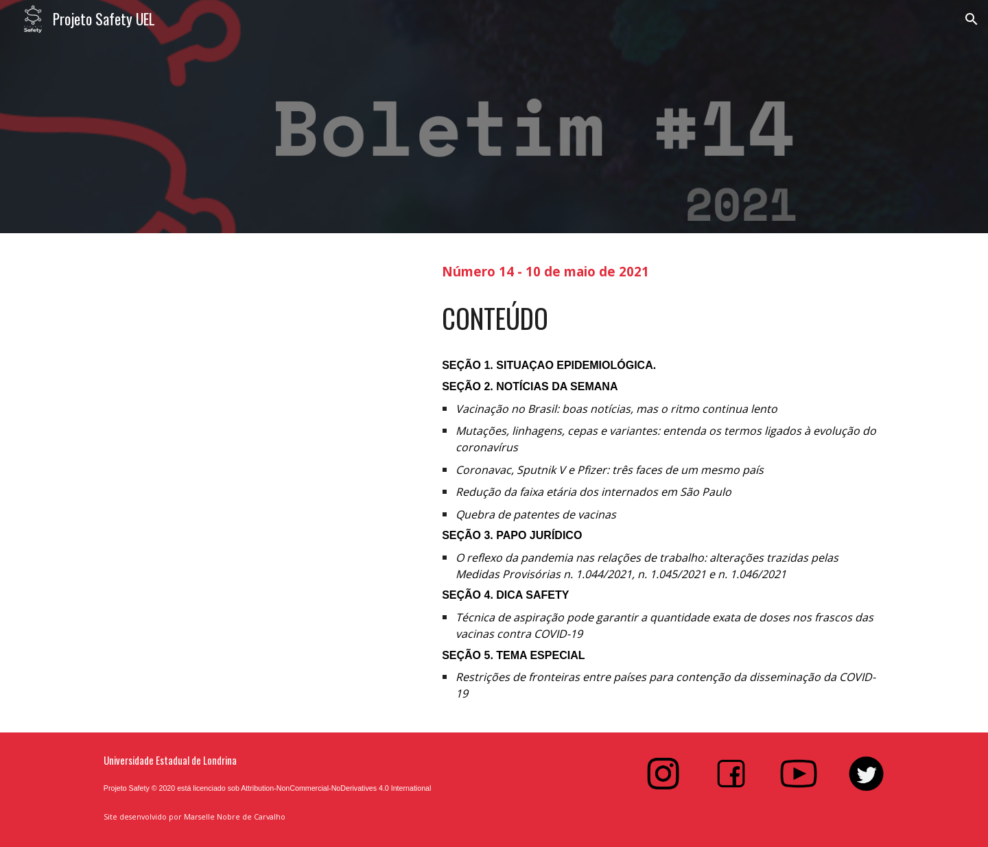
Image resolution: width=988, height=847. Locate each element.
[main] (663, 270)
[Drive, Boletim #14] (257, 472)
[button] (971, 19)
